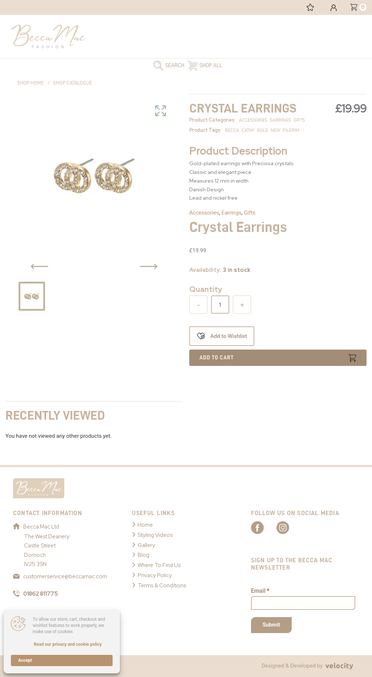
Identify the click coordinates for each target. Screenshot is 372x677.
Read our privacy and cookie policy (68, 644)
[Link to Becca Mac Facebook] (263, 527)
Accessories (204, 212)
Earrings (232, 212)
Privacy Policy (155, 575)
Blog (143, 555)
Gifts (249, 212)
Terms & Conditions (162, 585)
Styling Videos (155, 535)
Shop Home (30, 83)
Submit (271, 624)
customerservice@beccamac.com (60, 576)
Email (260, 590)
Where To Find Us (159, 565)
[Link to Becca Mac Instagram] (289, 527)
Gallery (146, 545)
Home (145, 525)
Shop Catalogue (72, 83)
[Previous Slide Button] (39, 266)
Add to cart (216, 357)
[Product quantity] (220, 304)
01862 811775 (35, 594)
